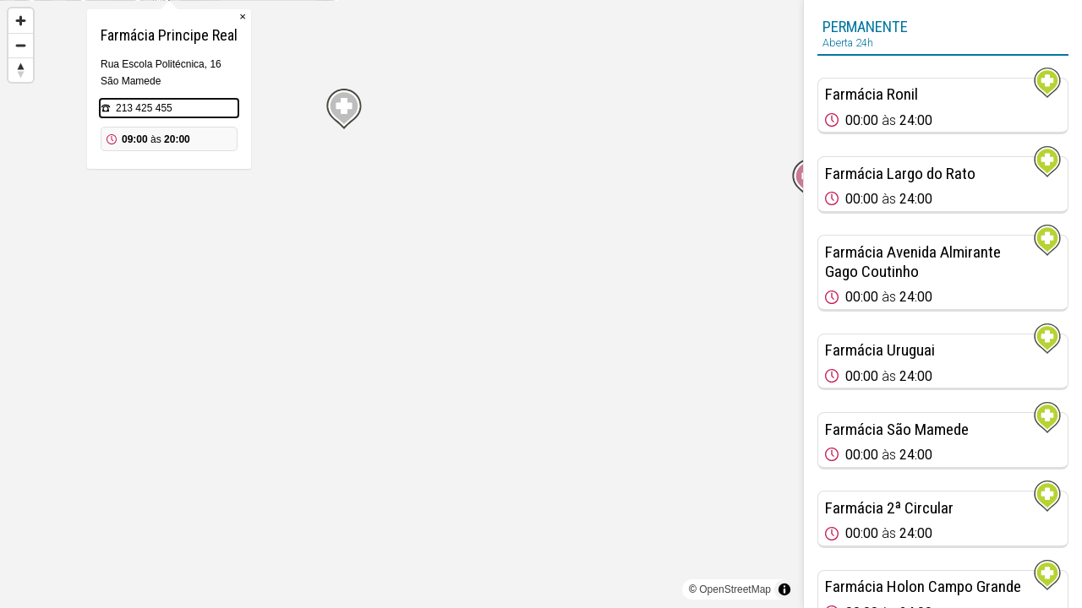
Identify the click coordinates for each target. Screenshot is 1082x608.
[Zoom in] (20, 20)
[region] (401, 304)
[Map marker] (214, 194)
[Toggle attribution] (784, 589)
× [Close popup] (475, 101)
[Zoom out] (20, 45)
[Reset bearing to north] (20, 69)
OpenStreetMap (735, 589)
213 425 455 (376, 192)
